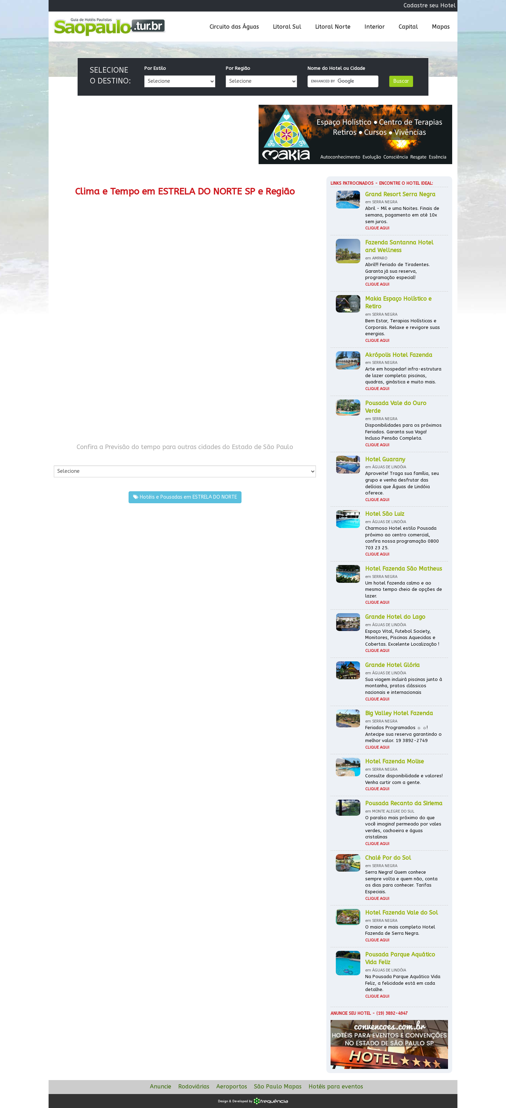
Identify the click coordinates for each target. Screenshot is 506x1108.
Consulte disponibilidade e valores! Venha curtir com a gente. (404, 779)
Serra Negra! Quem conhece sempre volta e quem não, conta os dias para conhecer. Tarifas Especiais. (401, 881)
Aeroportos (231, 1086)
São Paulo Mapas (278, 1086)
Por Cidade (66, 458)
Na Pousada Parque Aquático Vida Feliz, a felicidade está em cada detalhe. (402, 983)
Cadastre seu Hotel (430, 5)
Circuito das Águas (234, 26)
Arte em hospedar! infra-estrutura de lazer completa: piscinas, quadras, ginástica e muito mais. (403, 375)
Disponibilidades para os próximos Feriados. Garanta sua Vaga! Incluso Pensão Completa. (403, 432)
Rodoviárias (193, 1086)
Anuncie (160, 1086)
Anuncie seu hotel (351, 1013)
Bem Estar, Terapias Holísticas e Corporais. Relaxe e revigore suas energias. (402, 327)
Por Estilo (155, 68)
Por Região (238, 68)
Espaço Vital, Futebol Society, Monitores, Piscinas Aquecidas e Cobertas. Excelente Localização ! (402, 638)
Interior (374, 26)
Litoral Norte (332, 26)
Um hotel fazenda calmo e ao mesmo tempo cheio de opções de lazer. (403, 589)
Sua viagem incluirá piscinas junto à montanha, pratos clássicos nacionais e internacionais (403, 686)
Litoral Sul (287, 26)
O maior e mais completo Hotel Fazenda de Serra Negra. (400, 930)
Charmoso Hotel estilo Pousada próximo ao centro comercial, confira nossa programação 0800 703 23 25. (402, 538)
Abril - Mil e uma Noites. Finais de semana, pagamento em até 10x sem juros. (402, 215)
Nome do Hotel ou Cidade (336, 68)
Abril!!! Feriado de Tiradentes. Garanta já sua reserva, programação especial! (397, 271)
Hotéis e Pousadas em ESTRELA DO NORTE (185, 497)
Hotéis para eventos (336, 1086)
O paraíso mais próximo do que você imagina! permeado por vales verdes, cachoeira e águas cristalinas (403, 827)
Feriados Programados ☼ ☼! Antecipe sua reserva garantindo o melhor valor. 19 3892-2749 (403, 734)
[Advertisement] (119, 376)
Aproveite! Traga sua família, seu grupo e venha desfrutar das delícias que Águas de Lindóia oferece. (402, 483)
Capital (408, 26)
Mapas (441, 26)
